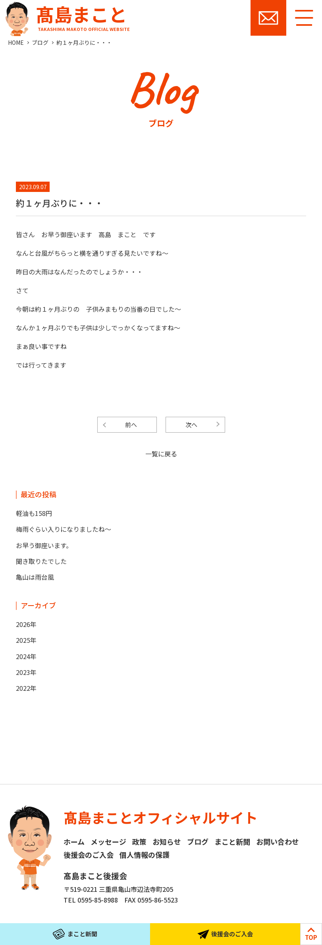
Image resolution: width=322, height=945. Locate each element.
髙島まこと (66, 16)
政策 (139, 841)
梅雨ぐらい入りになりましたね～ (63, 529)
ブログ (40, 42)
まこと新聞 (232, 841)
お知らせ (166, 841)
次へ (191, 424)
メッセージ (108, 841)
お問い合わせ (268, 18)
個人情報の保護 (145, 854)
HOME (16, 42)
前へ (131, 424)
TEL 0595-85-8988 (91, 900)
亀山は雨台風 (35, 577)
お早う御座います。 (44, 545)
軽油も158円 (34, 513)
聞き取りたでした (41, 561)
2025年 (26, 640)
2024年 (26, 656)
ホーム (74, 841)
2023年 (26, 672)
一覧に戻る (161, 453)
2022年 (26, 688)
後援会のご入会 (89, 854)
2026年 (26, 624)
